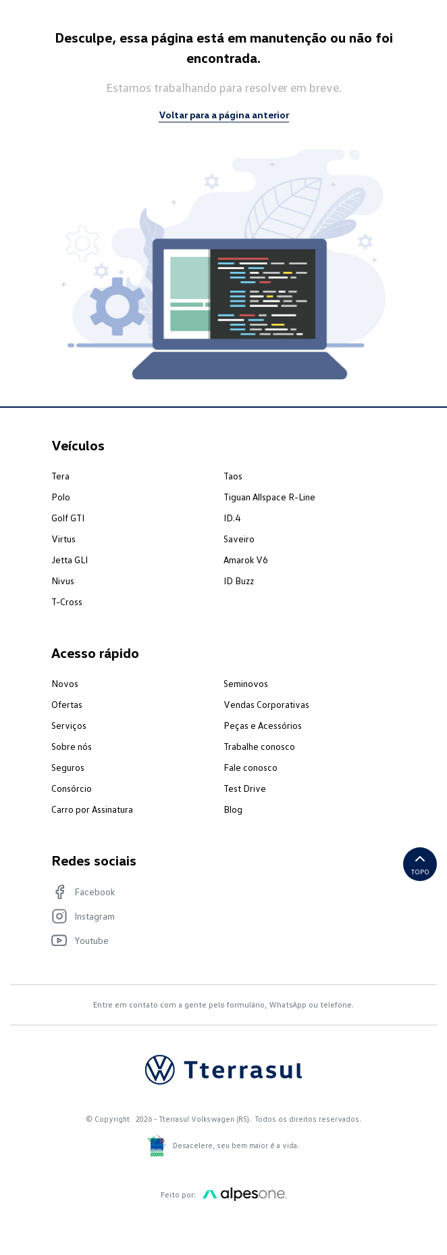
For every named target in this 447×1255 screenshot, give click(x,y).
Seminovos (246, 683)
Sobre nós (71, 746)
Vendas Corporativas (266, 704)
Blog (233, 809)
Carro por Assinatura (92, 809)
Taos (233, 475)
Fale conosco (251, 767)
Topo (420, 863)
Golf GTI (67, 517)
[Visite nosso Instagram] (216, 916)
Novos (64, 683)
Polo (60, 496)
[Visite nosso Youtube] (216, 940)
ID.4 (232, 517)
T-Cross (66, 601)
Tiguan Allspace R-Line (269, 496)
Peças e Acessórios (263, 725)
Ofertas (66, 704)
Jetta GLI (69, 559)
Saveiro (239, 538)
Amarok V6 (246, 559)
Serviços (68, 725)
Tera (60, 475)
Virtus (63, 538)
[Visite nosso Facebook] (216, 892)
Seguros (67, 767)
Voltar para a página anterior (224, 114)
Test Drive (245, 788)
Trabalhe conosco (259, 746)
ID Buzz (239, 580)
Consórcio (71, 788)
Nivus (62, 580)
